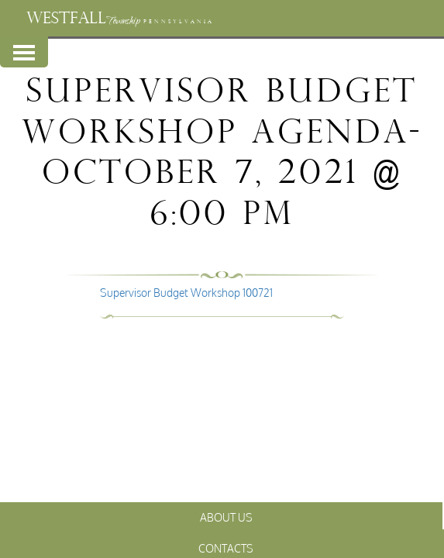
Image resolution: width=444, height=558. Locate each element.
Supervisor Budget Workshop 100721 (186, 292)
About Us (226, 517)
